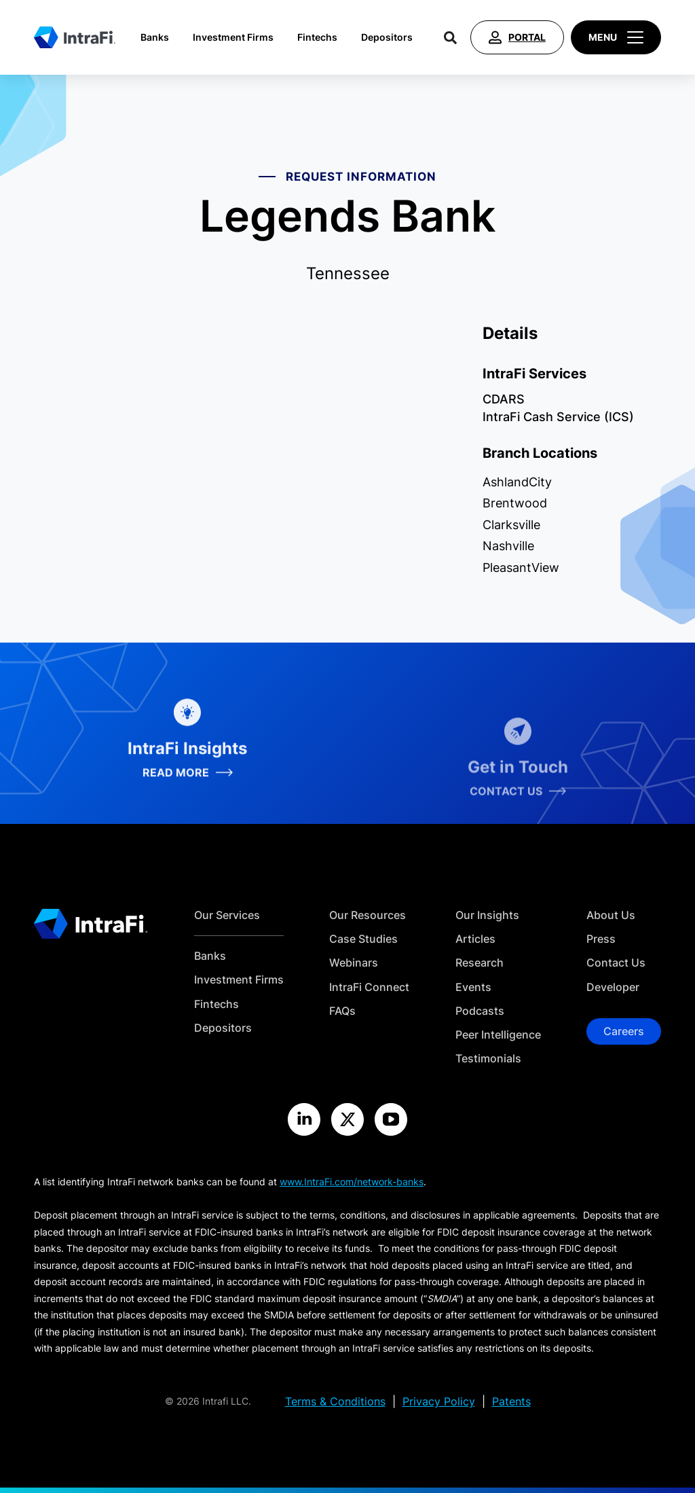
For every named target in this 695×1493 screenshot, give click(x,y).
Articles (475, 939)
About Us (610, 915)
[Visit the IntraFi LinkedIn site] (304, 1119)
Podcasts (479, 1011)
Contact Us (615, 962)
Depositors (387, 37)
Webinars (353, 962)
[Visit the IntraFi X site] (347, 1119)
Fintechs (317, 37)
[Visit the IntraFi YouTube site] (391, 1119)
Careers (623, 1031)
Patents (511, 1401)
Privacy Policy (438, 1401)
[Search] (450, 37)
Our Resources (367, 915)
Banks (154, 37)
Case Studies (363, 939)
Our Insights (487, 915)
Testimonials (488, 1058)
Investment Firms (233, 37)
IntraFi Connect (369, 987)
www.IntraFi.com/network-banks (352, 1181)
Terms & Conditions (335, 1401)
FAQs (342, 1011)
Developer (612, 987)
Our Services (227, 915)
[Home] (74, 37)
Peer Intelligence (498, 1034)
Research (479, 962)
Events (473, 987)
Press (601, 939)
